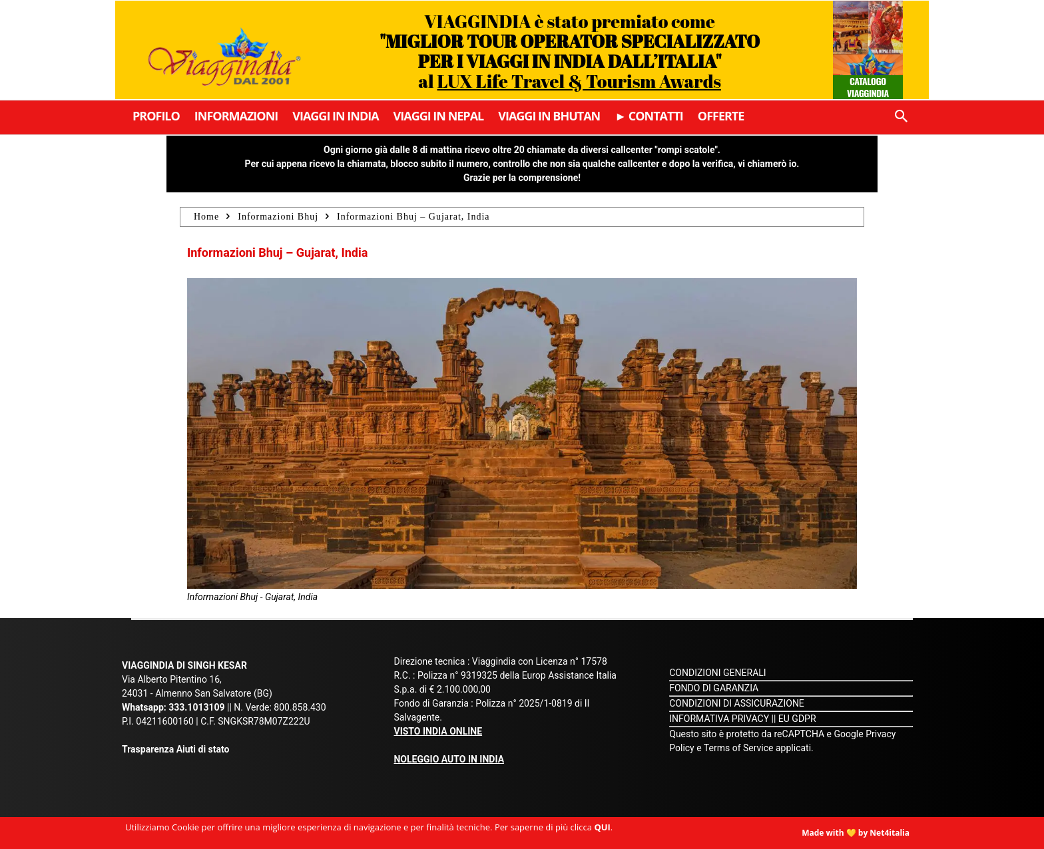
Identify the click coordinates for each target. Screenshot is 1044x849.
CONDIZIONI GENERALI (717, 672)
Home (206, 217)
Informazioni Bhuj (278, 217)
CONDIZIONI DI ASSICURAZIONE (736, 703)
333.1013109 (196, 707)
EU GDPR (797, 718)
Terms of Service (739, 748)
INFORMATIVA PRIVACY (719, 718)
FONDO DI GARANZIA (713, 688)
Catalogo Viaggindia (868, 87)
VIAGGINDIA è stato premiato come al (570, 51)
